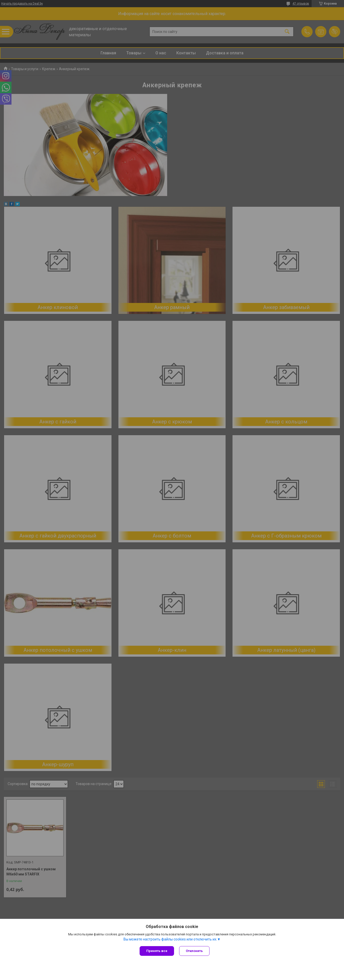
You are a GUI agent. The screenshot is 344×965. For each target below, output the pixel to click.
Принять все (156, 951)
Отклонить (194, 951)
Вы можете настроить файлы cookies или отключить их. (170, 939)
